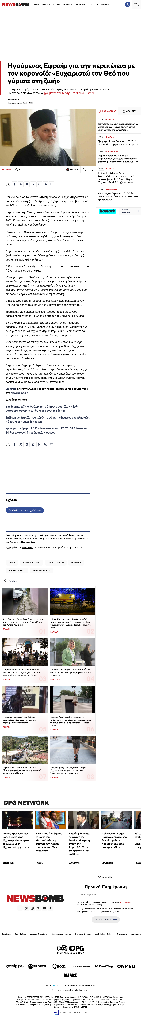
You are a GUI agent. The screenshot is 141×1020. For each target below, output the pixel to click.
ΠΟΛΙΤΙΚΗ (67, 5)
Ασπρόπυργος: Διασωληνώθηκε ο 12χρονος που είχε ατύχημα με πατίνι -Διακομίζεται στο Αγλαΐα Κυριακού (23, 622)
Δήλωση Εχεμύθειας (39, 934)
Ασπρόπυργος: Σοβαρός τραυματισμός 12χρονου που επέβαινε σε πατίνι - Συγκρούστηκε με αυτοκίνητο (68, 770)
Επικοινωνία (122, 934)
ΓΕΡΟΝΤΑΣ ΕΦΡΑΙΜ (56, 563)
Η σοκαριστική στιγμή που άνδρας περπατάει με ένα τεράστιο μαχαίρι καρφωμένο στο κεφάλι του (19, 720)
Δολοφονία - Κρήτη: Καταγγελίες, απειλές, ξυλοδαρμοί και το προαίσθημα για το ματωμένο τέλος (114, 840)
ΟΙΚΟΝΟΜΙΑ (80, 5)
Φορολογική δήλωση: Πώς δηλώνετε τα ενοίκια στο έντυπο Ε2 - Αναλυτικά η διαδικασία (118, 196)
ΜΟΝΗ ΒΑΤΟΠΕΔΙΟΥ (16, 570)
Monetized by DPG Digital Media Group (80, 985)
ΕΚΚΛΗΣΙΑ (6, 170)
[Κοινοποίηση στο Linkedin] (39, 184)
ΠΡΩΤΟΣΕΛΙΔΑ (103, 5)
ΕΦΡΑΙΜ (11, 563)
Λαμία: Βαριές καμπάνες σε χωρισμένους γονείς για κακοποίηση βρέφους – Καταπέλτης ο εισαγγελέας (118, 158)
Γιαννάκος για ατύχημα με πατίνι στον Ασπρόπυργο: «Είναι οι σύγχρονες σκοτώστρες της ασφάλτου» (118, 126)
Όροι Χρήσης (20, 934)
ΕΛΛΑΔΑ (57, 5)
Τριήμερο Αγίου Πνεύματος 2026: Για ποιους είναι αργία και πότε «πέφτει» (118, 143)
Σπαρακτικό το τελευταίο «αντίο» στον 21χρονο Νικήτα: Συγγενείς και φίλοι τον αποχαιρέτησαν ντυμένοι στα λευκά (21, 672)
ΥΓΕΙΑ (90, 5)
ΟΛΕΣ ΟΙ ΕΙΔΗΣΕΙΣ (42, 5)
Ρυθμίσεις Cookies (83, 934)
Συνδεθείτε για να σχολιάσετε (25, 510)
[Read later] (92, 169)
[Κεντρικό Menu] (136, 4)
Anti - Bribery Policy (103, 934)
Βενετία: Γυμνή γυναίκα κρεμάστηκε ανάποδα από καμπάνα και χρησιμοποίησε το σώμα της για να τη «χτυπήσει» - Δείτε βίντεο (70, 721)
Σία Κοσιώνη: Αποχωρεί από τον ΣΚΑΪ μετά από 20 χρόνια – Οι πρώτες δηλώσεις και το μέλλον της (70, 672)
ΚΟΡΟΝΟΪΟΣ (76, 563)
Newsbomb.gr (19, 393)
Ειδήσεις (11, 388)
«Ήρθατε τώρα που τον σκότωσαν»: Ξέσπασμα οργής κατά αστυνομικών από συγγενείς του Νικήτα (22, 770)
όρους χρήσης (125, 902)
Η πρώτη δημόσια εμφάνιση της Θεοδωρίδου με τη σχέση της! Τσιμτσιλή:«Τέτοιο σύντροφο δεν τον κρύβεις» (79, 844)
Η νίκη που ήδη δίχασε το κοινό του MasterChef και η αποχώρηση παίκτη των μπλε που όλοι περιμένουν (49, 842)
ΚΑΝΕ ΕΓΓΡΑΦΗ (105, 919)
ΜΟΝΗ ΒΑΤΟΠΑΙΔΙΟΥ (41, 570)
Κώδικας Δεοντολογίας (61, 934)
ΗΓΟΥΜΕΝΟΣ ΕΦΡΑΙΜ (31, 563)
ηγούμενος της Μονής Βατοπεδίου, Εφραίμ (69, 93)
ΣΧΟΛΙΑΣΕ (72, 169)
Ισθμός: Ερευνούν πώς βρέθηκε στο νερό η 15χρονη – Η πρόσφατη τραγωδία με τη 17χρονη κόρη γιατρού (16, 840)
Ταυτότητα (6, 934)
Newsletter (27, 547)
